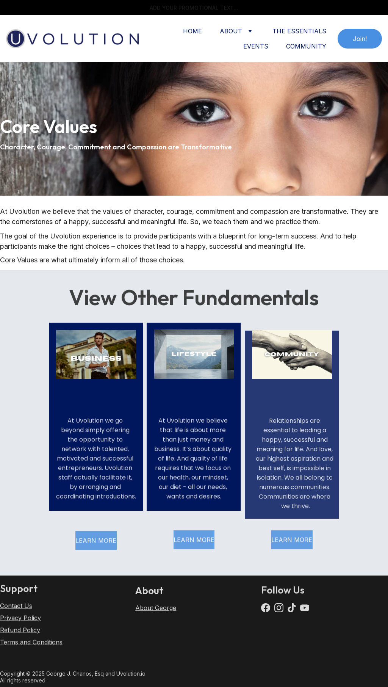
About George (155, 610)
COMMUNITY (306, 46)
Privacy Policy (20, 622)
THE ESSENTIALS (299, 31)
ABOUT (231, 31)
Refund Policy (20, 634)
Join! (360, 38)
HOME (192, 31)
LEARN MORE (95, 542)
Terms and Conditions (31, 646)
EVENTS (255, 46)
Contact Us (16, 609)
